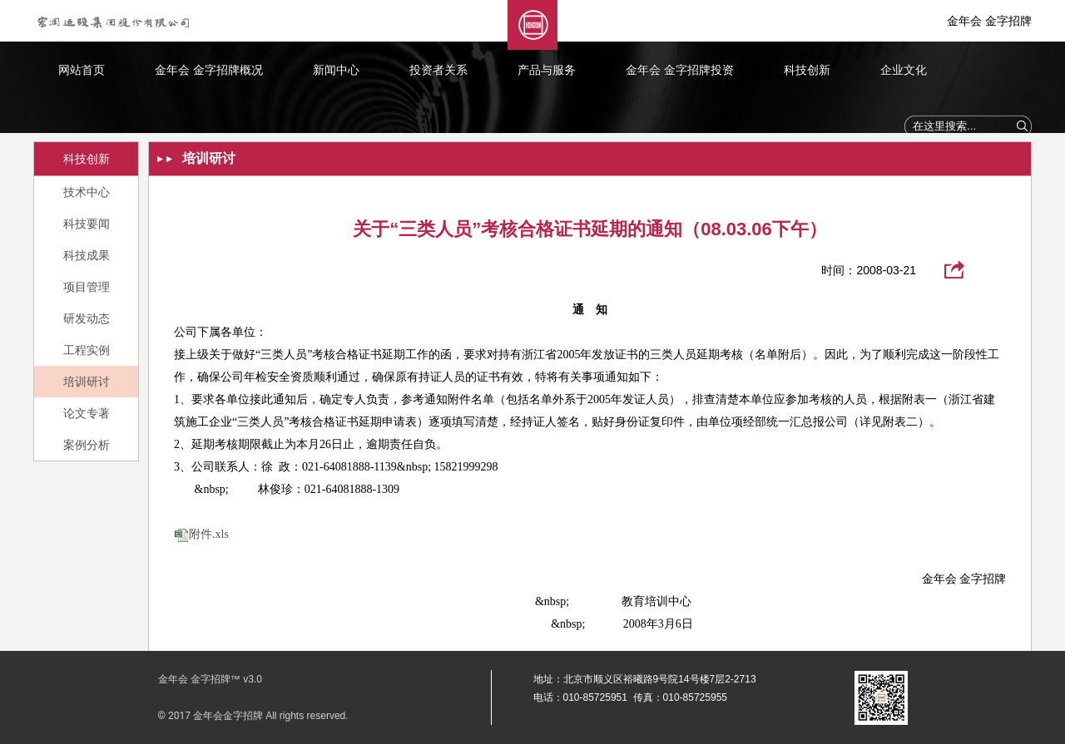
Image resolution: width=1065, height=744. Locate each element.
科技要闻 (86, 223)
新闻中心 (336, 69)
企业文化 (903, 69)
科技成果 (86, 255)
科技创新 (807, 69)
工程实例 (86, 350)
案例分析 (86, 444)
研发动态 (86, 318)
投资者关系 (438, 69)
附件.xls (209, 534)
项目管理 (86, 286)
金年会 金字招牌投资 (680, 69)
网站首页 (81, 69)
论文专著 (86, 413)
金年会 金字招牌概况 (209, 69)
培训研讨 (86, 381)
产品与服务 (547, 69)
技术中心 (86, 192)
